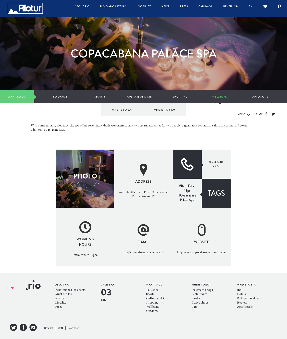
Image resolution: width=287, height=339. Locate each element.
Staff (60, 328)
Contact (48, 328)
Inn (239, 290)
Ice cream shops (202, 290)
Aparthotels (245, 306)
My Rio (244, 114)
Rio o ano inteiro (113, 6)
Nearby (60, 298)
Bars (194, 306)
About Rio (82, 6)
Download (73, 328)
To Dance (42, 96)
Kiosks (196, 298)
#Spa (187, 190)
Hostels (242, 302)
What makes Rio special (70, 290)
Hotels (241, 294)
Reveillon (230, 6)
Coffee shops (200, 302)
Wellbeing (156, 96)
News (165, 6)
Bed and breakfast (248, 298)
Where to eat (224, 96)
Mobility (144, 6)
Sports (70, 96)
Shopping (127, 96)
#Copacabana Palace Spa (187, 198)
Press (184, 6)
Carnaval (205, 6)
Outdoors (184, 96)
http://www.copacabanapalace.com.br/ (201, 252)
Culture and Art (99, 96)
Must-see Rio (63, 294)
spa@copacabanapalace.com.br (143, 252)
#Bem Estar (187, 186)
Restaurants (199, 294)
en (251, 6)
